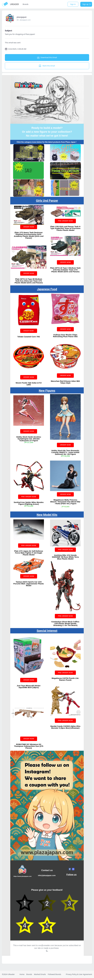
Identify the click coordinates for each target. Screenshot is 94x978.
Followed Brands (54, 974)
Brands (25, 4)
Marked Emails (40, 974)
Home (21, 974)
